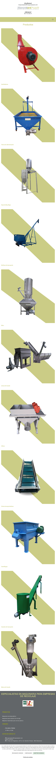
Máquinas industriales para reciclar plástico (12, 720)
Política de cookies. (28, 757)
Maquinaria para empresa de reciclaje (11, 718)
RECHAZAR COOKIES (17, 753)
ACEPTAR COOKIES (39, 753)
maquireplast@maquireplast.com (28, 5)
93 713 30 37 (28, 13)
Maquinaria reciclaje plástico (9, 716)
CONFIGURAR (28, 753)
